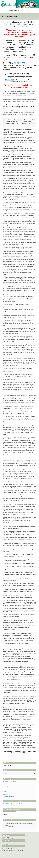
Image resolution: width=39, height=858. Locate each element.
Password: (5, 787)
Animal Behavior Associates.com (9, 838)
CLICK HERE (23, 26)
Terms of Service (6, 843)
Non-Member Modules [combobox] (14, 10)
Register (6, 794)
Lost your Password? (9, 796)
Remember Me (7, 790)
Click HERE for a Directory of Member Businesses (15, 803)
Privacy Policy (5, 844)
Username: (5, 784)
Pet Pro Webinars (6, 837)
